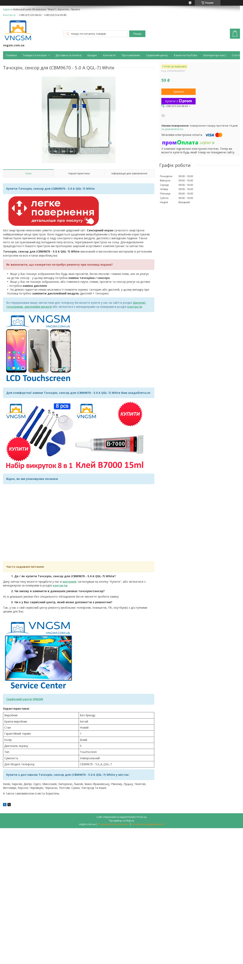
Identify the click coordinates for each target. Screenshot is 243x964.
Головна (11, 55)
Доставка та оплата (68, 55)
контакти (60, 585)
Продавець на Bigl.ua (121, 820)
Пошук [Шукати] (137, 33)
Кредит (92, 55)
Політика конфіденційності (148, 824)
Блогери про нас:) (214, 55)
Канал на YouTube (185, 55)
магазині (69, 581)
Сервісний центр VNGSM (24, 699)
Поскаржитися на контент (113, 824)
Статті (236, 55)
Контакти (109, 55)
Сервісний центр (157, 55)
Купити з (178, 101)
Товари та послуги (35, 55)
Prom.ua (141, 817)
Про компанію (131, 55)
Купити (178, 91)
